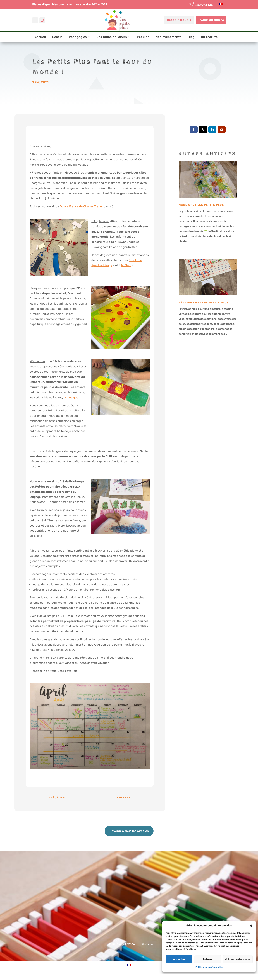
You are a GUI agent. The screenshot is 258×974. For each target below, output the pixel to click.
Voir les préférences (238, 959)
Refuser (208, 959)
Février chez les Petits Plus (204, 302)
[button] (251, 925)
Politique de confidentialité (209, 967)
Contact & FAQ (204, 5)
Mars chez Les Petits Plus (201, 204)
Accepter (179, 959)
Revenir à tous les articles (129, 831)
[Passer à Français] (220, 4)
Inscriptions (178, 20)
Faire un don (209, 20)
